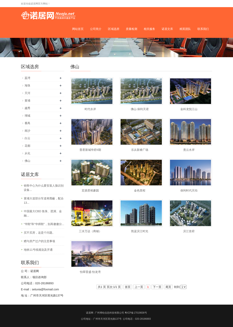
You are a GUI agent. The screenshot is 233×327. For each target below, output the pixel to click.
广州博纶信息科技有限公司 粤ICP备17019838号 (121, 312)
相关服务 (149, 29)
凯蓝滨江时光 (139, 231)
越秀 (27, 108)
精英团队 (185, 29)
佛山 (27, 160)
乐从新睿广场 (139, 149)
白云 (27, 138)
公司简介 (95, 29)
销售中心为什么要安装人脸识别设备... (44, 187)
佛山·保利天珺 (140, 109)
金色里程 (139, 190)
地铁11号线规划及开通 (38, 249)
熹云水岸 (189, 149)
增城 (27, 115)
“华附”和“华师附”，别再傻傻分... (44, 224)
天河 (27, 93)
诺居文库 (167, 29)
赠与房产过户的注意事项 (39, 241)
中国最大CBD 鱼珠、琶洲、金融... (43, 213)
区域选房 (113, 29)
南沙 (27, 130)
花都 (27, 145)
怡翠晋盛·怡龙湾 (90, 271)
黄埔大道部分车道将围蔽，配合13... (44, 200)
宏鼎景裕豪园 (90, 190)
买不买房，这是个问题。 (39, 232)
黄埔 (27, 100)
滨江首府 (189, 231)
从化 (27, 153)
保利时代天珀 (188, 190)
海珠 (27, 85)
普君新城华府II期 (90, 149)
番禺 (27, 123)
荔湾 (27, 78)
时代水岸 (90, 109)
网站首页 (78, 29)
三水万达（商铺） (90, 231)
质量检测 (131, 29)
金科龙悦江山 (188, 109)
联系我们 (203, 29)
